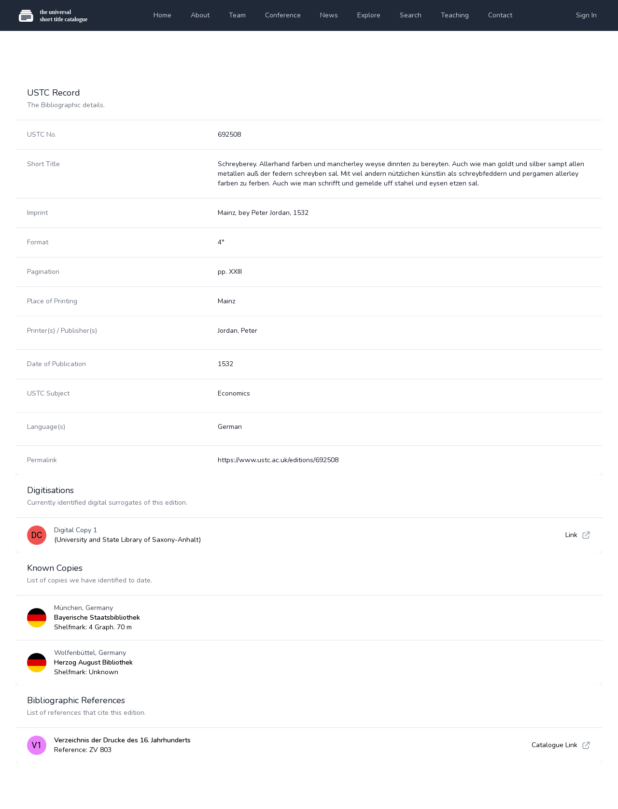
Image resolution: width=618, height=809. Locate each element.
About (200, 15)
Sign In (586, 15)
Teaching (455, 15)
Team (237, 15)
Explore (368, 15)
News (329, 15)
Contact (500, 15)
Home (162, 15)
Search (410, 15)
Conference (283, 15)
